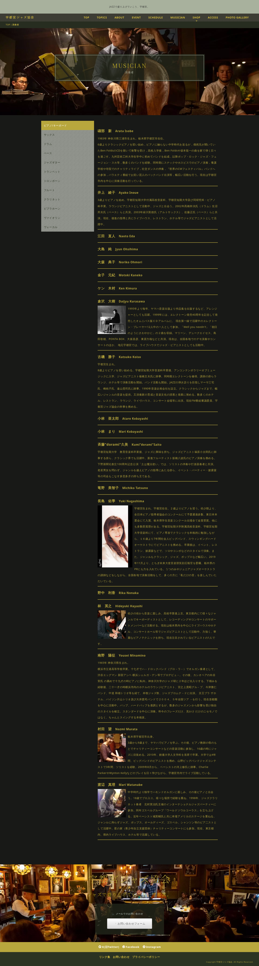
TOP (86, 17)
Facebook (130, 947)
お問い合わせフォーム (129, 923)
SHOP (196, 17)
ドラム (48, 144)
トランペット (52, 171)
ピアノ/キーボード (55, 125)
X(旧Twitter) (109, 947)
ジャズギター (52, 162)
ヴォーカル (51, 227)
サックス (49, 134)
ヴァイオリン (52, 218)
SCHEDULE (155, 17)
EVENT (136, 17)
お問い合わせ (121, 957)
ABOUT (119, 17)
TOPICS (102, 17)
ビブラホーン (52, 208)
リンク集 (104, 957)
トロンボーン (52, 181)
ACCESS (213, 17)
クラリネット (52, 199)
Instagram (152, 947)
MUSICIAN (177, 17)
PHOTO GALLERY (237, 17)
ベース (48, 153)
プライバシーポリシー (146, 957)
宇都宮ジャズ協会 (20, 17)
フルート (49, 190)
